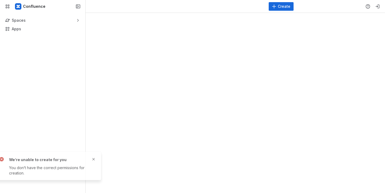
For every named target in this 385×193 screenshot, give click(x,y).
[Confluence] (30, 6)
